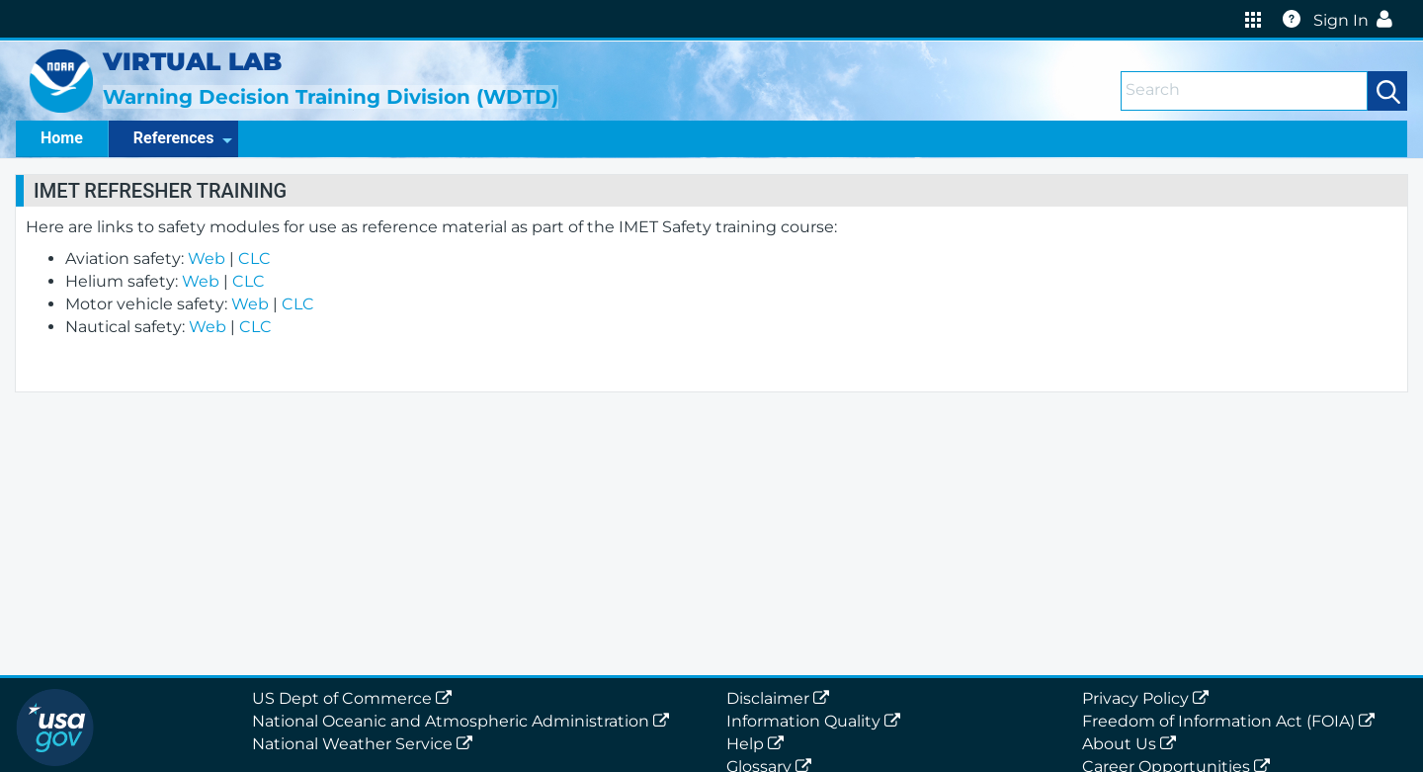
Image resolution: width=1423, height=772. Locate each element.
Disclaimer (781, 698)
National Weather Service (366, 743)
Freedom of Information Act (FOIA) (1232, 721)
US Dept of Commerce (356, 698)
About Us (1133, 743)
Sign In (1356, 20)
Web (206, 258)
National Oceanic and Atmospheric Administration (464, 721)
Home (62, 138)
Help (759, 743)
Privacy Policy (1149, 698)
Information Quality (817, 721)
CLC (254, 258)
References (183, 138)
